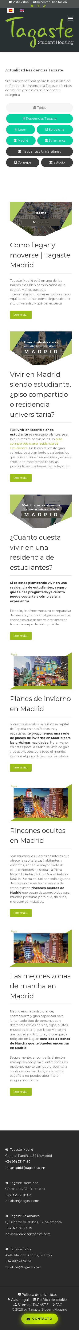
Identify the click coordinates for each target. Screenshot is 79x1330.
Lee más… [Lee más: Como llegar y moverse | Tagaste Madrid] (20, 314)
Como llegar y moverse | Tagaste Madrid (40, 255)
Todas (39, 108)
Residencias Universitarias (39, 151)
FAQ (58, 1305)
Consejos (22, 162)
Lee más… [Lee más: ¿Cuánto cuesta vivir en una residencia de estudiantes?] (20, 636)
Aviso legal (18, 1300)
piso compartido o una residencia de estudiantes (36, 443)
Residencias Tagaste (39, 119)
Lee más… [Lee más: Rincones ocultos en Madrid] (20, 913)
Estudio (57, 162)
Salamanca (55, 140)
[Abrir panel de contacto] (39, 1319)
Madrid (20, 140)
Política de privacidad (38, 1295)
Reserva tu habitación (50, 2)
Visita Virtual (19, 2)
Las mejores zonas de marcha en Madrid (40, 986)
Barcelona (54, 129)
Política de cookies (50, 1300)
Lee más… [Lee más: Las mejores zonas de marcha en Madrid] (20, 1092)
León (20, 129)
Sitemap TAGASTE (31, 1305)
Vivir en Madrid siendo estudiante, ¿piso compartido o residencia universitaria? (40, 394)
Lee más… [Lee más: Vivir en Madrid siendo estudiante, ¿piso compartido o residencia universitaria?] (20, 478)
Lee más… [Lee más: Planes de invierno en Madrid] (20, 767)
